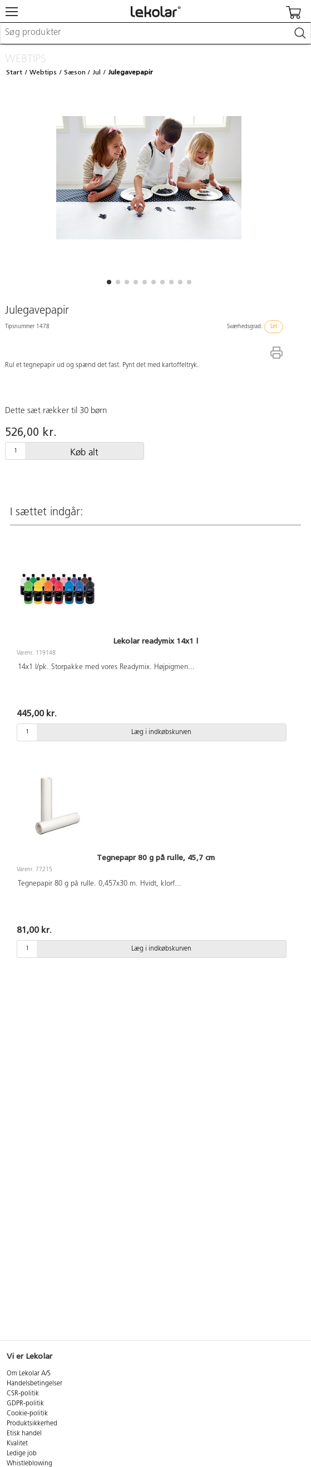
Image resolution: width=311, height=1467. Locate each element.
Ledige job (22, 1453)
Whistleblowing (29, 1463)
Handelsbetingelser (34, 1383)
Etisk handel (24, 1433)
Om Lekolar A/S (29, 1373)
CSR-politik (23, 1393)
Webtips (43, 72)
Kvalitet (17, 1443)
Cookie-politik (27, 1413)
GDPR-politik (25, 1403)
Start (14, 72)
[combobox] (155, 33)
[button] (109, 282)
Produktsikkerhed (32, 1423)
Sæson (75, 72)
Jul (96, 72)
